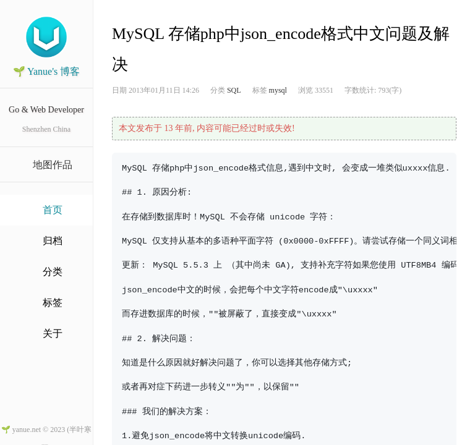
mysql (278, 90)
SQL (234, 90)
